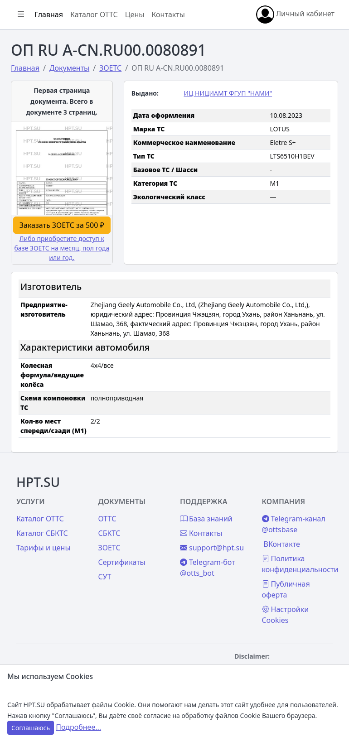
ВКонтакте (282, 544)
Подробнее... (78, 727)
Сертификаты (121, 562)
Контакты (167, 14)
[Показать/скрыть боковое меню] (21, 14)
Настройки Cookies (285, 614)
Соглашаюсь (30, 727)
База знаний (206, 519)
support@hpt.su (212, 548)
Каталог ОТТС (94, 14)
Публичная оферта (286, 589)
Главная (48, 14)
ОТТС (107, 519)
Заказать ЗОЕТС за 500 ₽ (61, 225)
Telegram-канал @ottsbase (293, 524)
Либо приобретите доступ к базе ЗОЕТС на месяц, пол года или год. (62, 248)
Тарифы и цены (43, 548)
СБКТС (109, 533)
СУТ (104, 577)
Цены (135, 14)
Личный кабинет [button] (295, 14)
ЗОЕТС (109, 548)
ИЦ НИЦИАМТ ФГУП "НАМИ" (228, 93)
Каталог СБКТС (42, 533)
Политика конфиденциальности (300, 564)
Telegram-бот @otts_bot (207, 567)
